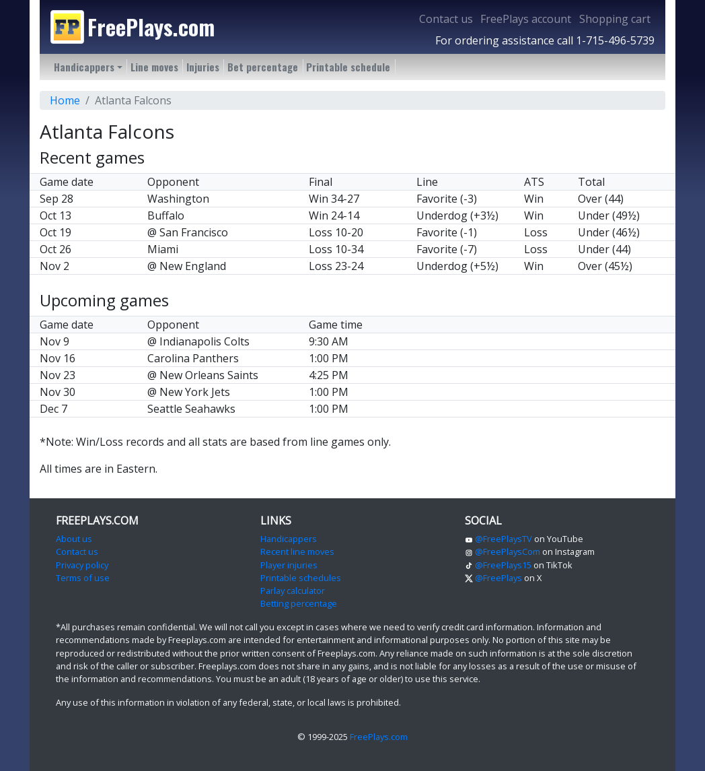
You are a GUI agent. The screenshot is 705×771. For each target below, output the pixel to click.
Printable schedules (300, 578)
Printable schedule (348, 66)
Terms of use (83, 578)
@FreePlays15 (498, 565)
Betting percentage (298, 603)
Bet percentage (262, 66)
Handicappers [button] (84, 66)
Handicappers (288, 539)
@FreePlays (493, 578)
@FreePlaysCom (502, 551)
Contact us (446, 18)
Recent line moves (297, 551)
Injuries (202, 66)
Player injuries (289, 565)
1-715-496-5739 (615, 40)
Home (65, 100)
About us (74, 539)
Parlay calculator (292, 590)
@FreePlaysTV (498, 539)
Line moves (154, 66)
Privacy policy (82, 565)
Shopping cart (615, 18)
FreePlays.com (379, 737)
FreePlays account (525, 18)
